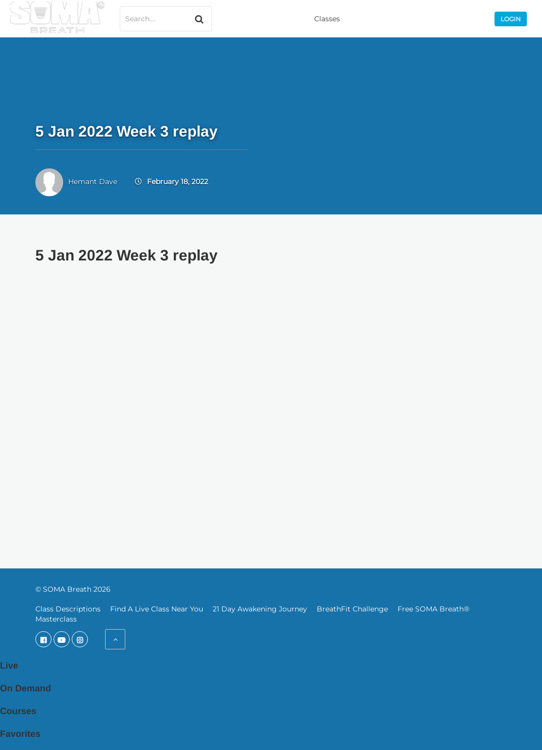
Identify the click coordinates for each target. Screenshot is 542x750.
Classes (327, 18)
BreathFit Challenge (352, 608)
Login (511, 19)
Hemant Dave (92, 181)
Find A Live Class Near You (156, 608)
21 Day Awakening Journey (260, 608)
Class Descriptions (68, 608)
